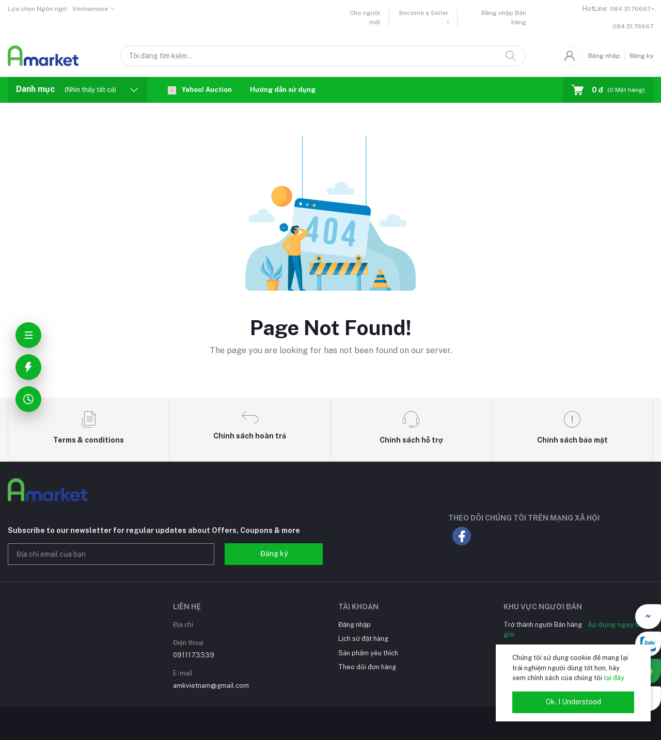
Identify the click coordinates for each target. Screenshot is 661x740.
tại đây (614, 678)
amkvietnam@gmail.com (211, 685)
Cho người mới (365, 17)
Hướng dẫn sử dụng (283, 89)
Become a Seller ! (424, 17)
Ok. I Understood (573, 702)
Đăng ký (641, 55)
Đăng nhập (604, 55)
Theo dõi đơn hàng (367, 667)
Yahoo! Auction (200, 90)
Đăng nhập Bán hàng (503, 17)
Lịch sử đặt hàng (363, 638)
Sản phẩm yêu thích (368, 653)
